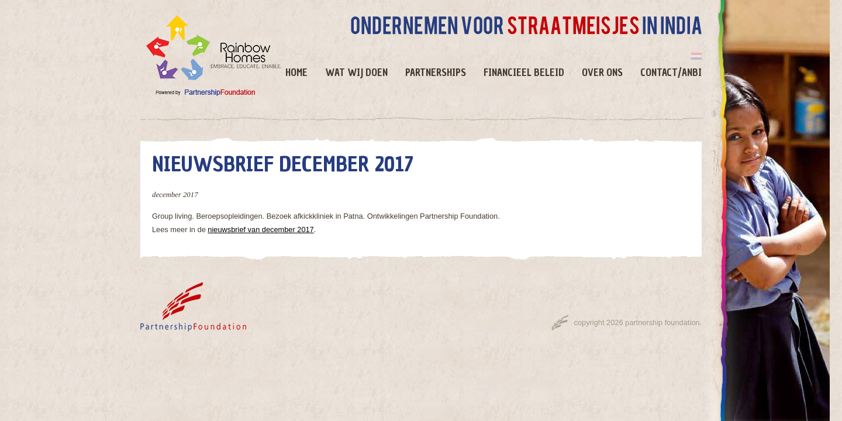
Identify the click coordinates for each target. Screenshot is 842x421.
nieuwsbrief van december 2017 (260, 229)
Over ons (602, 73)
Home (296, 73)
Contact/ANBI (671, 73)
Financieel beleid (524, 73)
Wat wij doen (356, 73)
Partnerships (435, 73)
